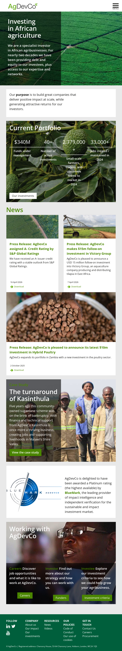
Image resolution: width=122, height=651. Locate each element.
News (47, 624)
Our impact (32, 628)
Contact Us (89, 628)
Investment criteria (97, 598)
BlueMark (72, 493)
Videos (48, 628)
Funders (61, 598)
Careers (15, 568)
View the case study (25, 452)
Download (19, 286)
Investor (51, 568)
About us (30, 624)
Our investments (23, 196)
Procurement (90, 636)
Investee (88, 568)
